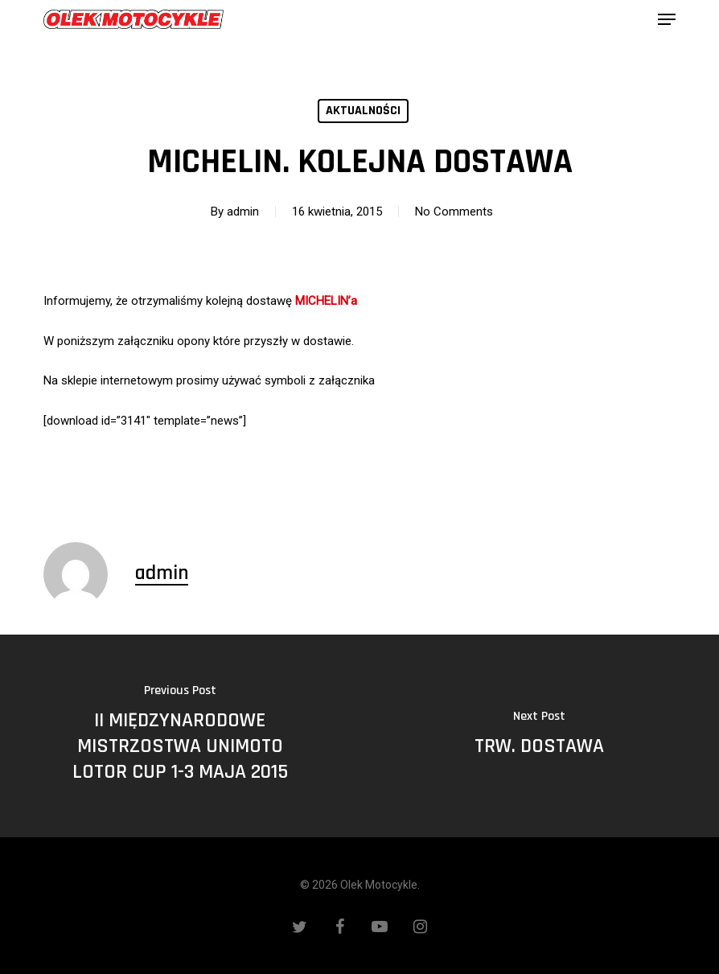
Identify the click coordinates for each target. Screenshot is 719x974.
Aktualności (363, 110)
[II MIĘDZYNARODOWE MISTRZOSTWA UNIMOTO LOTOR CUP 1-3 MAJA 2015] (180, 736)
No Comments (454, 211)
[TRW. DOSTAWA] (539, 736)
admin (243, 211)
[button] (667, 19)
